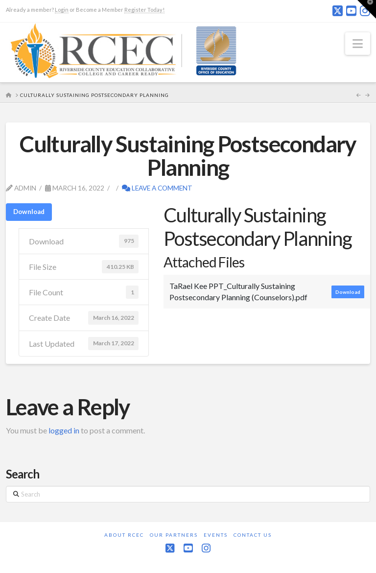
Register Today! (144, 9)
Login (62, 9)
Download (29, 211)
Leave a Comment (157, 188)
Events (216, 535)
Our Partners (174, 535)
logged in (63, 430)
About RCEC (124, 535)
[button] (357, 43)
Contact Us (253, 535)
